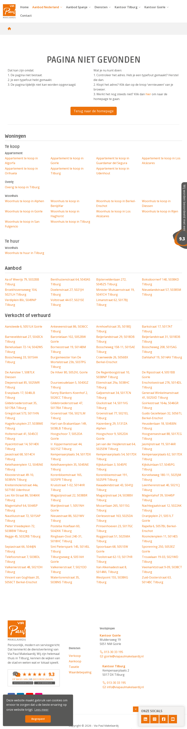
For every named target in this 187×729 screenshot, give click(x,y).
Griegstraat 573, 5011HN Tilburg (22, 415)
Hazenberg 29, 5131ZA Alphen (111, 426)
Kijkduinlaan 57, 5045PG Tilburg (158, 467)
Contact (26, 16)
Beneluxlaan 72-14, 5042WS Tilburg (24, 349)
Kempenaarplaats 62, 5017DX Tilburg (162, 456)
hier (148, 94)
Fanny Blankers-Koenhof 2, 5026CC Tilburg (69, 395)
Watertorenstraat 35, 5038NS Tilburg (65, 579)
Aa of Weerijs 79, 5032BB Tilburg (22, 281)
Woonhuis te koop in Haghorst (65, 213)
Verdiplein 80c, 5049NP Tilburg (20, 302)
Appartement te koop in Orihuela (21, 170)
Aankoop (75, 661)
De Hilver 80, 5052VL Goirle (69, 372)
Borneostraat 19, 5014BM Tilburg (68, 349)
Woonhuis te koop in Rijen (160, 211)
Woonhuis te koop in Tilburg (70, 222)
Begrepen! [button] (38, 719)
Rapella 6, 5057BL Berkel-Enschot (159, 528)
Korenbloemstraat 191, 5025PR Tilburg (112, 477)
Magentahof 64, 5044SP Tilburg (21, 508)
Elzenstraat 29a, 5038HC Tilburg (112, 385)
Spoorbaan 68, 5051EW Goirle (112, 549)
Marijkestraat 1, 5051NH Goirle (67, 508)
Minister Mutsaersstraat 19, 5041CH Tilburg (115, 292)
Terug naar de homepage (94, 111)
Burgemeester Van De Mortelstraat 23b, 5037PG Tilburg (68, 362)
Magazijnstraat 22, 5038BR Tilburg (69, 497)
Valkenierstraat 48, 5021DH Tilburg (24, 569)
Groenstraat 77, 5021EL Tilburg (112, 415)
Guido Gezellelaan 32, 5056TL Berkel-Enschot (162, 415)
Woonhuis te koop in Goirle (24, 211)
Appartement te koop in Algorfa (21, 160)
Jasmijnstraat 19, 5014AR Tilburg (159, 446)
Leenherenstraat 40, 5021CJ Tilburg (161, 487)
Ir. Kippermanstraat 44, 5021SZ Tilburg (66, 446)
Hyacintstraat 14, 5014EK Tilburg (22, 446)
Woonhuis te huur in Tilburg (24, 253)
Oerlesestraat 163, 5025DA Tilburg (114, 518)
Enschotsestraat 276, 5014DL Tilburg (162, 385)
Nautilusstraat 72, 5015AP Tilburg (23, 518)
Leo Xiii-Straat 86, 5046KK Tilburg (22, 497)
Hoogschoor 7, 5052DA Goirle (66, 436)
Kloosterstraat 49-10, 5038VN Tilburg (19, 477)
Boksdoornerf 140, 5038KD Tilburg (160, 281)
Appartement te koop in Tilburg (67, 170)
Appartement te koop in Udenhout (112, 170)
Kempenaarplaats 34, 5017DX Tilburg (71, 456)
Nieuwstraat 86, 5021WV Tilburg (67, 518)
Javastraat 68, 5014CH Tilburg (20, 456)
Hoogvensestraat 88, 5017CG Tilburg (162, 436)
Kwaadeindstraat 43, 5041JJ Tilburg (114, 487)
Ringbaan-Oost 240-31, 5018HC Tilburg (66, 538)
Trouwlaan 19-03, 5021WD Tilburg (160, 559)
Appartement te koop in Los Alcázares (161, 160)
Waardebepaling (80, 672)
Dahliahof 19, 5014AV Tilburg (162, 357)
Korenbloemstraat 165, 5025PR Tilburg (66, 477)
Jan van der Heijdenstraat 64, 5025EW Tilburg (116, 446)
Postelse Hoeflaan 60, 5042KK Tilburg (65, 528)
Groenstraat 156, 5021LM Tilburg (68, 415)
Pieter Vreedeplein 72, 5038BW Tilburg (20, 528)
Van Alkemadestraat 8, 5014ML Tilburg (111, 569)
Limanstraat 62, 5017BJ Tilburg (112, 302)
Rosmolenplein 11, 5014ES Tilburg (160, 538)
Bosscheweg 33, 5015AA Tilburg (21, 359)
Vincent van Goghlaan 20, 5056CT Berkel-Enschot (22, 579)
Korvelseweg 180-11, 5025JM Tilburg (161, 477)
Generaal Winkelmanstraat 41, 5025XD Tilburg (160, 395)
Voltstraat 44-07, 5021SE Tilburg (67, 302)
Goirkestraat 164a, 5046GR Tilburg (160, 405)
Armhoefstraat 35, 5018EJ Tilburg (113, 328)
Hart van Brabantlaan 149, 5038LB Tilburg (69, 426)
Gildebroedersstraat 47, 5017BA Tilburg (67, 405)
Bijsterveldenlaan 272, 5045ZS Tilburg (111, 281)
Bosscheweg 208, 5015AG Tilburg (159, 349)
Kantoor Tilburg (128, 7)
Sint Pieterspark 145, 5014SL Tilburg (70, 549)
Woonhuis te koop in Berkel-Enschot (116, 203)
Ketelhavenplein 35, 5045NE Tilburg (70, 467)
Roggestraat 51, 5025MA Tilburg (113, 538)
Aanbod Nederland (47, 7)
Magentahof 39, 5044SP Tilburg (158, 497)
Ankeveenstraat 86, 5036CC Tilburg (69, 328)
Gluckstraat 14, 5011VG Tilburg (112, 405)
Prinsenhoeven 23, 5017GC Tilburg (114, 528)
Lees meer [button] (41, 710)
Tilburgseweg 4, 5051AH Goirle (67, 559)
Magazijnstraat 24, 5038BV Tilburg (114, 497)
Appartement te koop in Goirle (67, 160)
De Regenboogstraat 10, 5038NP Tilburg (113, 374)
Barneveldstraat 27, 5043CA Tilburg (24, 339)
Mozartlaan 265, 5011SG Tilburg (112, 508)
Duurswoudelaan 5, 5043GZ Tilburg (69, 385)
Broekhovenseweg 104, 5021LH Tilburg (21, 292)
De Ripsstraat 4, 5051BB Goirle (158, 374)
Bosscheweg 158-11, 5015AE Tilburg (115, 349)
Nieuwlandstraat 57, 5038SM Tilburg (161, 292)
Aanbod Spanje (78, 7)
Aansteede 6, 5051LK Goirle (23, 326)
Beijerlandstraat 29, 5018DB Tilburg (115, 339)
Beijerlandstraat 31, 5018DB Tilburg (161, 339)
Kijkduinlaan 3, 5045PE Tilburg (111, 467)
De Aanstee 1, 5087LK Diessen (20, 374)
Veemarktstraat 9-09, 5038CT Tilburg (162, 569)
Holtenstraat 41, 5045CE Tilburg (21, 436)
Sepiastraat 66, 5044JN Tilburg (20, 549)
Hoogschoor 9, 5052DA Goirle (112, 436)
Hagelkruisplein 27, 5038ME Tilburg (24, 426)
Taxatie (74, 667)
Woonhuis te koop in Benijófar (65, 203)
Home (24, 7)
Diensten (103, 7)
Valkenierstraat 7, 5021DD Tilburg (69, 569)
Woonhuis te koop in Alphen (24, 201)
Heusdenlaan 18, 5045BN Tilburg (159, 426)
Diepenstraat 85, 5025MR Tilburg (22, 385)
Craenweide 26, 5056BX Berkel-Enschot (112, 359)
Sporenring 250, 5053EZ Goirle (158, 549)
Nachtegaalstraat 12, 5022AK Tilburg (162, 508)
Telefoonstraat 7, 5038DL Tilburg (22, 559)
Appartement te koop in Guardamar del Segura (112, 160)
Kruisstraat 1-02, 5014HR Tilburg (68, 487)
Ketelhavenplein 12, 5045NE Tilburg (24, 467)
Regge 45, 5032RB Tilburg (23, 536)
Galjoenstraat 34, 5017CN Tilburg (113, 395)
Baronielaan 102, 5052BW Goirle (68, 339)
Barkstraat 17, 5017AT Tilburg (157, 328)
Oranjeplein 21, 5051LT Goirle (158, 518)
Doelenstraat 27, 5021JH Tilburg (67, 292)
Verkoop (75, 656)
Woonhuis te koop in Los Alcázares (113, 213)
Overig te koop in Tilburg (22, 187)
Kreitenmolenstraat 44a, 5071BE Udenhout (21, 487)
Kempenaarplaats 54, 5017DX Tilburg (116, 456)
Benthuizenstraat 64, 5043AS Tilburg (70, 281)
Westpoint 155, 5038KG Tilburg (112, 579)
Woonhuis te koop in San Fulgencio (22, 224)
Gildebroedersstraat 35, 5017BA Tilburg (21, 405)
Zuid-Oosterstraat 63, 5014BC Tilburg (156, 579)
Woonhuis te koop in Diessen (156, 203)
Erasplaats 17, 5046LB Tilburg (20, 395)
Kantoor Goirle (156, 7)
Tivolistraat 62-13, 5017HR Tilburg (114, 559)
